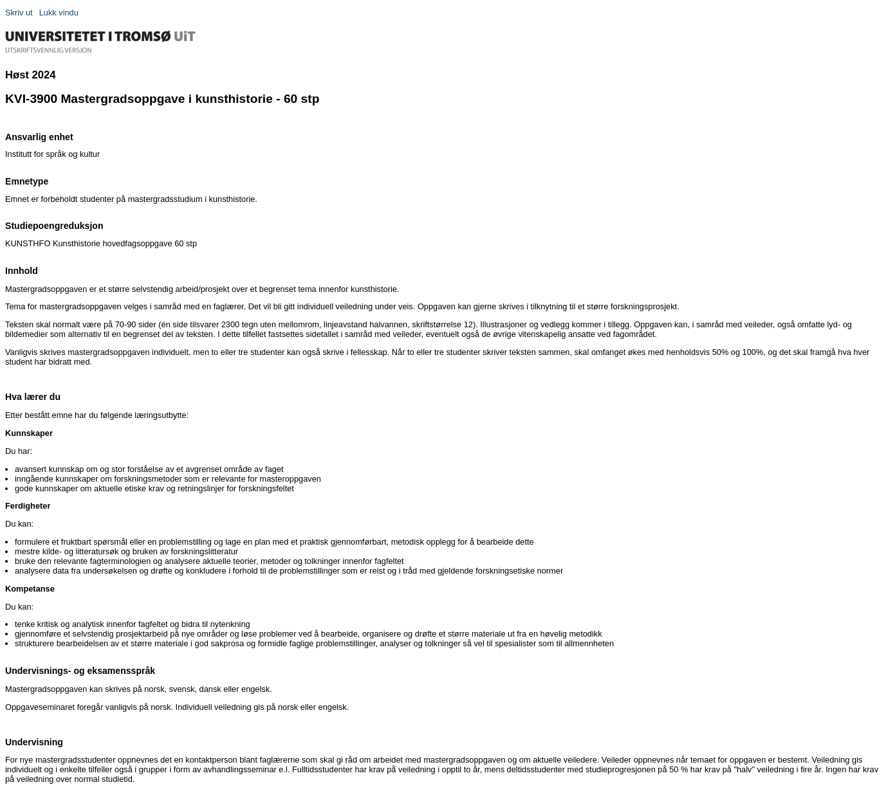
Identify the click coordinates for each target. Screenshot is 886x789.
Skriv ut (19, 12)
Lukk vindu (58, 12)
